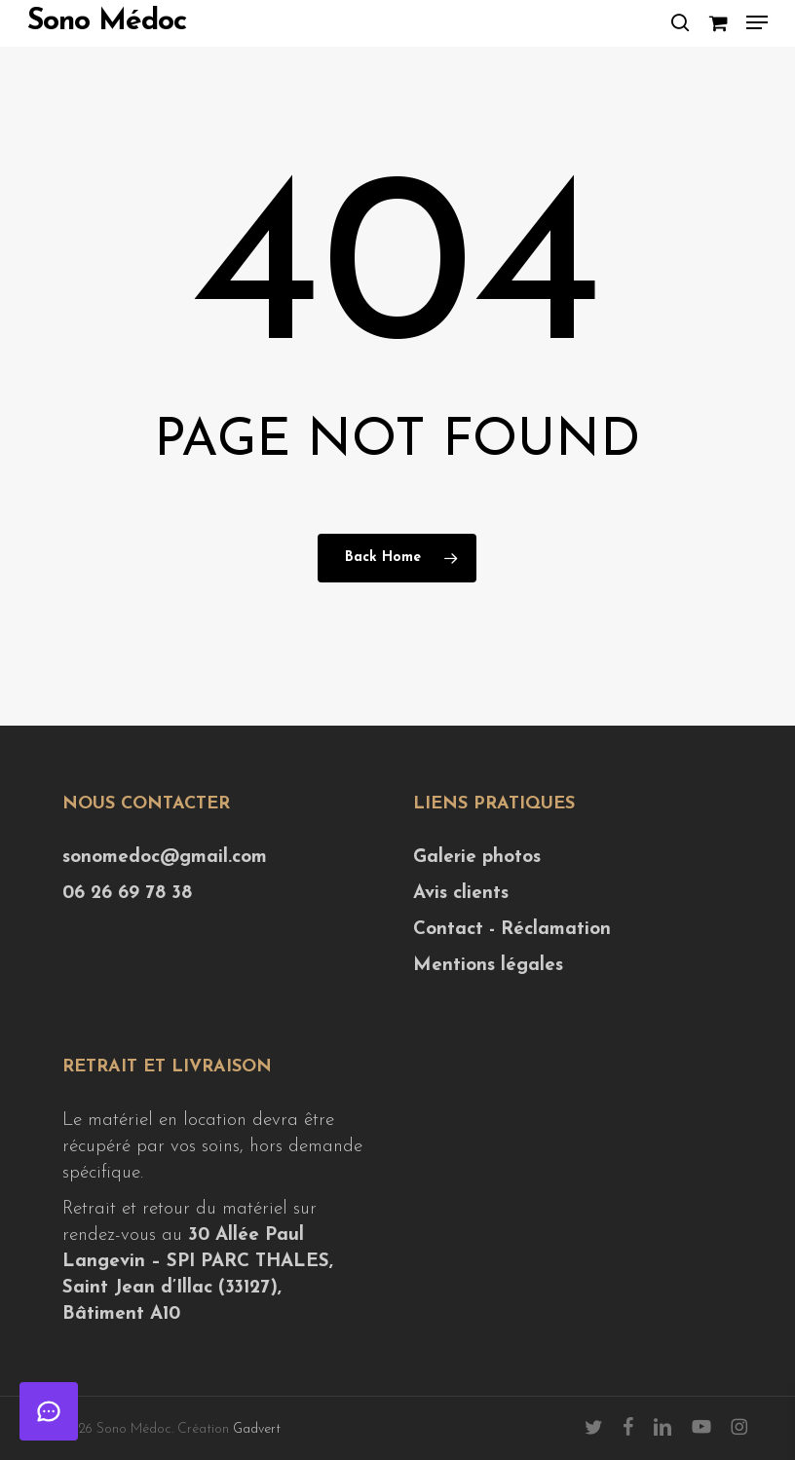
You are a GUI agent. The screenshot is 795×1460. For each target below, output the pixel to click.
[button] (757, 22)
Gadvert (257, 1429)
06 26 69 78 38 (127, 893)
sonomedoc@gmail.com (164, 857)
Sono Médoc (106, 22)
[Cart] (718, 22)
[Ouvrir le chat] (48, 1411)
